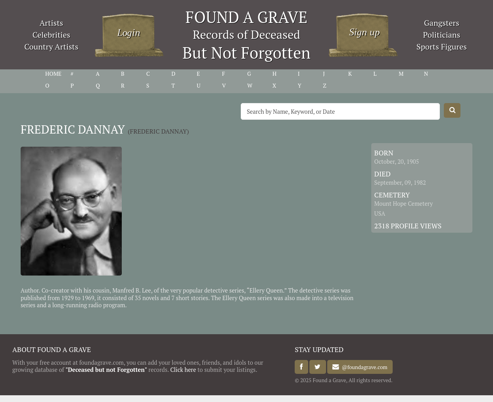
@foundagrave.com (363, 367)
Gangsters (441, 22)
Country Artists (51, 46)
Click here (183, 369)
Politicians (441, 34)
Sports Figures (441, 46)
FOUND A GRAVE (247, 16)
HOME (53, 73)
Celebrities (51, 34)
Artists (51, 22)
